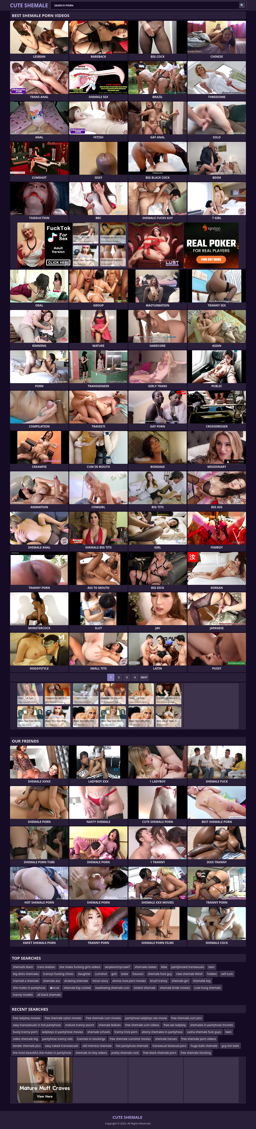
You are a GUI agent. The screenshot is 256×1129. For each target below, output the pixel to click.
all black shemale (48, 995)
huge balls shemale (204, 1046)
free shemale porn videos (198, 1039)
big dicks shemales (26, 974)
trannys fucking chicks (58, 974)
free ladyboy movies (26, 1018)
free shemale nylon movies (63, 1018)
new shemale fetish (189, 974)
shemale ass (51, 981)
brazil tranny (158, 981)
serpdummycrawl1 (117, 967)
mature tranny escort (79, 1025)
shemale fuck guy (160, 974)
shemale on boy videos (91, 1053)
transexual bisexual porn (169, 1046)
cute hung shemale (207, 988)
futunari (138, 974)
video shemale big (25, 1039)
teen (211, 967)
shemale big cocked (77, 988)
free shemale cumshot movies (130, 1039)
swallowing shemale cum (112, 988)
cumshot (101, 974)
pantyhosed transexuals (187, 967)
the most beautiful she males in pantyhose (42, 1053)
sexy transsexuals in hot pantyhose (37, 1025)
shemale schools (98, 1032)
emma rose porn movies (129, 981)
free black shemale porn (159, 1053)
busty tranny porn (25, 1032)
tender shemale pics (27, 1046)
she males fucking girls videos (79, 967)
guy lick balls (230, 1046)
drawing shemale (76, 981)
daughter (84, 974)
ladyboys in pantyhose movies (62, 1032)
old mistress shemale (97, 1046)
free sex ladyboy (175, 1025)
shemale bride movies (175, 988)
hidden (212, 974)
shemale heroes (166, 1039)
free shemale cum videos (142, 1025)
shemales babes (146, 967)
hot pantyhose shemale (132, 1046)
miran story (100, 981)
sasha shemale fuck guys (204, 1032)
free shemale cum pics (186, 1018)
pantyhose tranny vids (57, 1039)
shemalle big (202, 981)
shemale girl (180, 981)
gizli (114, 974)
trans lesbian (46, 967)
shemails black (23, 967)
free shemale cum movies (103, 1018)
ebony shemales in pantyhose (162, 1032)
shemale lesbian (110, 1025)
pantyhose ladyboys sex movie (146, 1018)
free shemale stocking (196, 1053)
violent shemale (145, 988)
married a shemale (26, 981)
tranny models (23, 995)
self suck (227, 974)
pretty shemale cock (125, 1053)
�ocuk (54, 988)
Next (144, 677)
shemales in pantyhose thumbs (211, 1025)
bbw (164, 967)
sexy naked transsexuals (61, 1046)
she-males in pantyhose (29, 988)
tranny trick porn (125, 1032)
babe (124, 974)
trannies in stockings (91, 1039)
